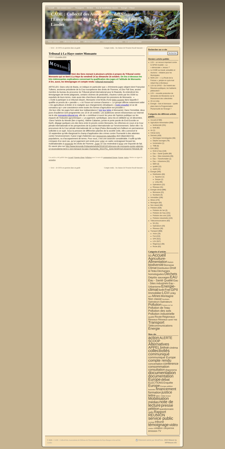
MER (155, 164)
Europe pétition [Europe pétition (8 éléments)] (166, 386)
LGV (154, 241)
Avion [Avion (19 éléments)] (170, 262)
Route (155, 247)
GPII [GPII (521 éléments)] (174, 290)
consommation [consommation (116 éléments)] (158, 366)
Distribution (157, 174)
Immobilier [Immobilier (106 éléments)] (155, 293)
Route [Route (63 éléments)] (158, 316)
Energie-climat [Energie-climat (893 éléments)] (161, 288)
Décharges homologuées (162, 138)
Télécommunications (158, 221)
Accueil (51, 8)
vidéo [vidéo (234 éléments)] (173, 425)
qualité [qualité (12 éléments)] (151, 317)
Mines (153, 200)
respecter (69, 144)
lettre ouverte (118, 100)
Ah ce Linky (155, 101)
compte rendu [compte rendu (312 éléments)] (159, 360)
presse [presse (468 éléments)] (167, 405)
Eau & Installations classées (107, 8)
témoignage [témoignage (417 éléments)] (158, 424)
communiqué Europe (110, 157)
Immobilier (154, 197)
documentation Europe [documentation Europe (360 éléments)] (160, 378)
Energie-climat (79, 157)
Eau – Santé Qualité (160, 154)
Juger (97, 144)
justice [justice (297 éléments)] (167, 392)
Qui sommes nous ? (64, 8)
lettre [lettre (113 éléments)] (151, 395)
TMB (154, 146)
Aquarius (158, 177)
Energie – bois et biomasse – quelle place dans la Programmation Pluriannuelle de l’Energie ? (164, 106)
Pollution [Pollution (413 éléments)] (154, 304)
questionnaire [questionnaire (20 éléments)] (166, 409)
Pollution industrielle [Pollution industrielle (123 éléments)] (161, 313)
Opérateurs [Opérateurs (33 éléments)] (166, 301)
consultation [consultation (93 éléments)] (156, 369)
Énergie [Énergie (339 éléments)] (154, 328)
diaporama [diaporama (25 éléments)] (171, 370)
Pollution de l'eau (159, 213)
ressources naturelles (106, 136)
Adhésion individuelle (71, 42)
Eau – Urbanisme (159, 161)
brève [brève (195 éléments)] (164, 347)
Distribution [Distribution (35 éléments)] (163, 268)
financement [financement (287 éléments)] (166, 389)
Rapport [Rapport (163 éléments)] (160, 412)
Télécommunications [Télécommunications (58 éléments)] (160, 325)
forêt (154, 128)
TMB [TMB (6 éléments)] (175, 320)
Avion (155, 234)
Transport (154, 231)
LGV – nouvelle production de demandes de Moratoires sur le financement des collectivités (162, 96)
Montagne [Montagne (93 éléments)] (167, 296)
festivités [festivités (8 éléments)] (151, 389)
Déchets (90, 8)
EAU (152, 148)
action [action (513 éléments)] (153, 337)
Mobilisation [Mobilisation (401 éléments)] (158, 398)
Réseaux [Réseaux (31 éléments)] (163, 319)
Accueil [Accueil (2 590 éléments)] (159, 255)
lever (121, 144)
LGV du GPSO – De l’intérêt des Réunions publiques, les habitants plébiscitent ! (163, 88)
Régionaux (157, 244)
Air (152, 130)
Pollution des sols (159, 216)
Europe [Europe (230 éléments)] (154, 386)
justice (126, 157)
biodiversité (157, 125)
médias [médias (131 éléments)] (153, 402)
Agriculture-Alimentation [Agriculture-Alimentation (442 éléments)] (157, 260)
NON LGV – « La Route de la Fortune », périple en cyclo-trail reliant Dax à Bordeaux (162, 80)
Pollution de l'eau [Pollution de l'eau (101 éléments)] (159, 307)
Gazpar (158, 179)
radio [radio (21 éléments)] (150, 412)
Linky (157, 182)
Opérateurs (157, 185)
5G (154, 223)
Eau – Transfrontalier (161, 159)
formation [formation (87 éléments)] (154, 392)
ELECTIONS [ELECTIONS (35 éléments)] (155, 382)
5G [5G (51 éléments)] (150, 255)
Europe (120, 157)
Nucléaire (156, 195)
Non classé (155, 205)
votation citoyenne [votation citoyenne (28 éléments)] (164, 428)
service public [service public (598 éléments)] (160, 418)
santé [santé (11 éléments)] (170, 320)
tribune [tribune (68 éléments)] (159, 421)
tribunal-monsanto (104, 82)
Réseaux (156, 187)
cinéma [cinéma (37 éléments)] (173, 347)
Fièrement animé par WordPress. (151, 440)
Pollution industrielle (160, 218)
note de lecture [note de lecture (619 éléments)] (160, 404)
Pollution (88, 157)
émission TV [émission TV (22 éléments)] (154, 431)
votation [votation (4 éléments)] (151, 428)
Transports (79, 8)
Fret (154, 236)
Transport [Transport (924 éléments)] (156, 322)
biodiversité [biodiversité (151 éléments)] (156, 264)
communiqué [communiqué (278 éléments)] (158, 354)
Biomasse (156, 192)
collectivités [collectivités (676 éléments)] (159, 350)
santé (155, 169)
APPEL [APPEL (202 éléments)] (154, 347)
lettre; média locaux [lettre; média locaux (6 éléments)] (163, 396)
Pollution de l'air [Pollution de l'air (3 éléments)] (167, 305)
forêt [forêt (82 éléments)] (161, 289)
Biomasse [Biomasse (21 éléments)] (169, 265)
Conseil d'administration (113, 42)
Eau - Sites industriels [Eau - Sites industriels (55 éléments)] (163, 282)
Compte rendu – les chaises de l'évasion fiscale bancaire (124, 48)
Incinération (157, 143)
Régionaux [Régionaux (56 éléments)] (168, 316)
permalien (52, 160)
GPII (154, 239)
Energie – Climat (128, 8)
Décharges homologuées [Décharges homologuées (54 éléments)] (159, 272)
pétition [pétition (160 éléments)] (153, 409)
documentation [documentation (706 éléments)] (162, 372)
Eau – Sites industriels (161, 156)
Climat (153, 133)
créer (102, 141)
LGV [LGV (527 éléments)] (165, 293)
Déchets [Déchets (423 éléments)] (170, 274)
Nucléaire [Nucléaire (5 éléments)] (165, 299)
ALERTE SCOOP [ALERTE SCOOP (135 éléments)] (160, 339)
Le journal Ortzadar (133, 42)
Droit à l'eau (157, 151)
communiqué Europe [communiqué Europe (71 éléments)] (162, 357)
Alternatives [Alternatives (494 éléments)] (158, 344)
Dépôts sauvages (159, 141)
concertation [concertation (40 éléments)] (155, 363)
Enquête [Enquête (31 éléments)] (168, 382)
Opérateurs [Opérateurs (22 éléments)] (154, 302)
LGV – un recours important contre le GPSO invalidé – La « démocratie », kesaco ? (164, 65)
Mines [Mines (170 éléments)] (156, 296)
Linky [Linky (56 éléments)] (173, 293)
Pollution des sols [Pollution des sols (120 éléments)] (159, 310)
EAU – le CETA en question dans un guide (64, 48)
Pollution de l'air (159, 210)
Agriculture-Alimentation (160, 123)
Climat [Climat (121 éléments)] (152, 267)
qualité (155, 166)
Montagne (154, 203)
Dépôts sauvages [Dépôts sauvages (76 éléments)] (159, 277)
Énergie (153, 172)
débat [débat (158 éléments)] (165, 379)
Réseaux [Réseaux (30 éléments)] (153, 319)
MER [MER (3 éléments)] (150, 296)
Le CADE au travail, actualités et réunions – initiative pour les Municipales (163, 72)
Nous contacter (54, 42)
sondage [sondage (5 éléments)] (151, 422)
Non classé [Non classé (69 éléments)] (155, 298)
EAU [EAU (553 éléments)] (173, 277)
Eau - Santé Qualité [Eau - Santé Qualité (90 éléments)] (160, 280)
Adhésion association (91, 42)
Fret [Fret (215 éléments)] (167, 290)
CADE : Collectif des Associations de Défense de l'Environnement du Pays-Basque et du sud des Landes (95, 19)
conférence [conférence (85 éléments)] (170, 363)
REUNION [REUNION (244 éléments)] (156, 415)
